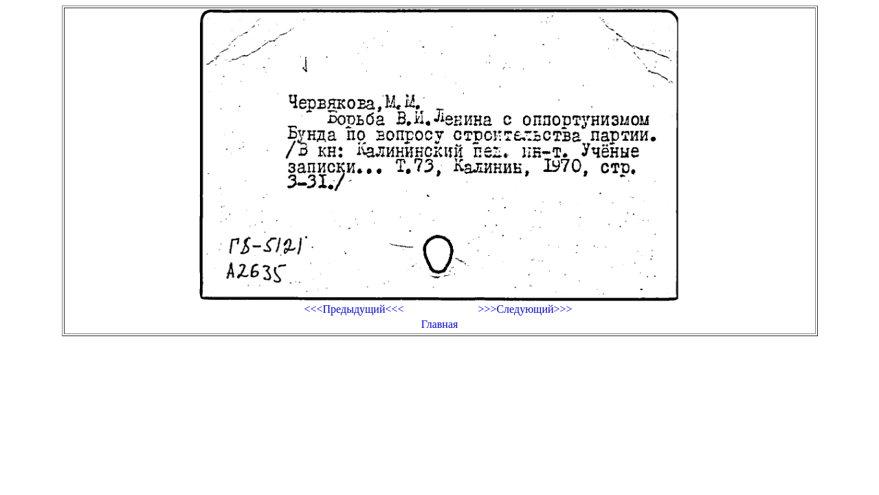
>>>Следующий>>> (525, 309)
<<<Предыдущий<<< (353, 309)
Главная (439, 324)
